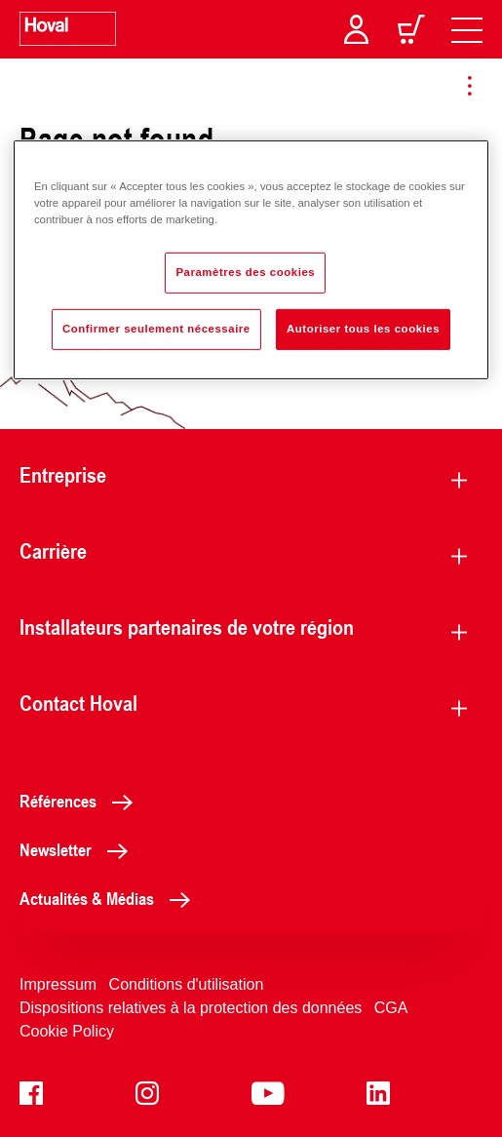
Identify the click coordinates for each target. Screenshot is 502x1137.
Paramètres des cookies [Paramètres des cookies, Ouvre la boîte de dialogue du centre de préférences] (245, 272)
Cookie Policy (66, 1031)
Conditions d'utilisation (186, 984)
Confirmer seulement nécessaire (156, 328)
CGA (391, 1008)
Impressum (58, 984)
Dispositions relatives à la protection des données (190, 1008)
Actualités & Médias (110, 898)
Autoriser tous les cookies (363, 328)
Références (81, 800)
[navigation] (467, 29)
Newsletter (78, 849)
